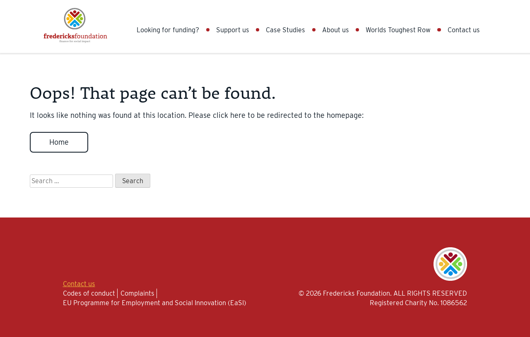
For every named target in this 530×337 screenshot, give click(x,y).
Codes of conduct (89, 293)
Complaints (137, 293)
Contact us (464, 30)
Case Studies (285, 30)
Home (59, 142)
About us (335, 30)
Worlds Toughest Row (398, 30)
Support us (232, 30)
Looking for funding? (168, 30)
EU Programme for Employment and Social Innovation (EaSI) (154, 303)
